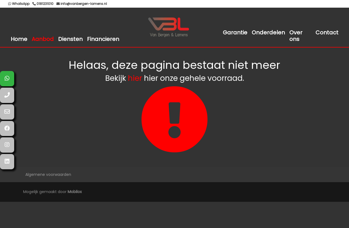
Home (19, 39)
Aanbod (43, 39)
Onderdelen (268, 32)
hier (135, 78)
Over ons (295, 36)
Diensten (70, 39)
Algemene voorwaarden (48, 174)
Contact (326, 32)
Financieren (103, 39)
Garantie (235, 32)
